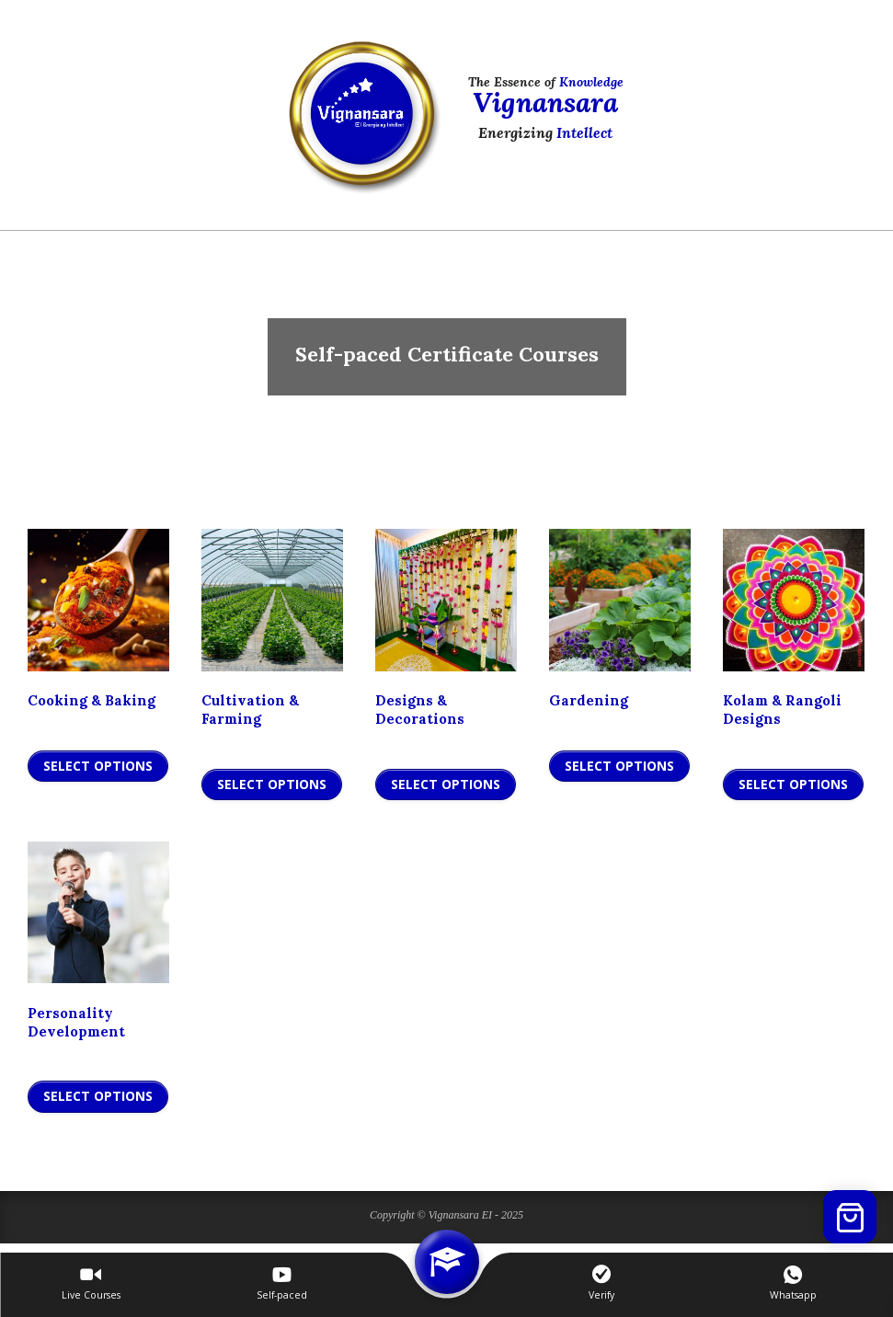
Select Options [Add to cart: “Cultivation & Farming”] (271, 784)
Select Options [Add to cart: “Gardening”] (619, 765)
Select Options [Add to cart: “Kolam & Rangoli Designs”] (793, 784)
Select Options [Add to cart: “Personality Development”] (98, 1096)
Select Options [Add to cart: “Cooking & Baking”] (98, 765)
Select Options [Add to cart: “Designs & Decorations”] (445, 784)
